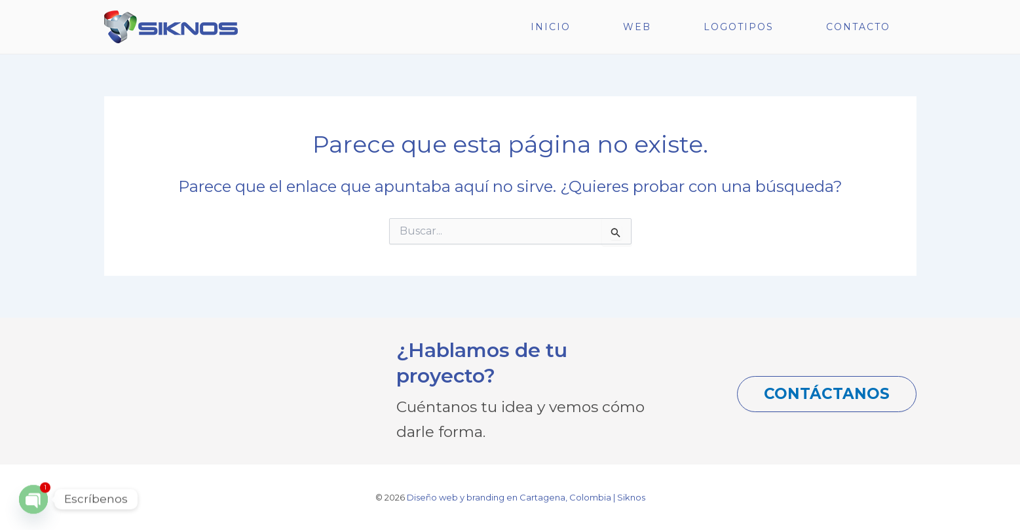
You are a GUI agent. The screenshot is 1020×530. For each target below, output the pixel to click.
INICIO (551, 27)
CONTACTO (858, 27)
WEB (637, 27)
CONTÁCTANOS (827, 394)
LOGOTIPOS (739, 27)
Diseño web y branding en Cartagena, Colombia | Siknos (526, 497)
